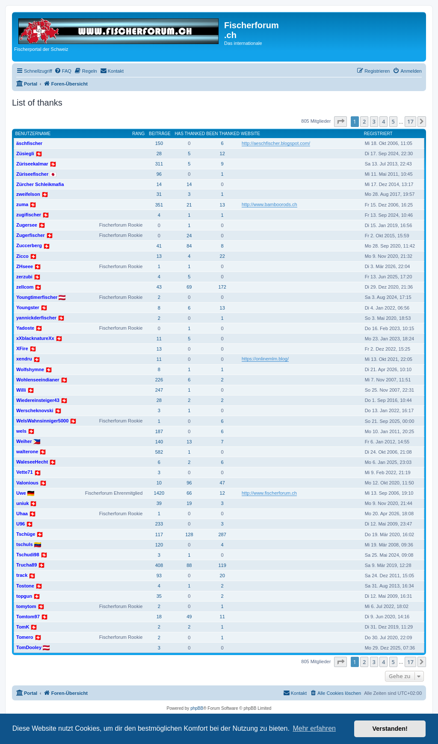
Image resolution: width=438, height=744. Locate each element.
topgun (24, 596)
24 (189, 235)
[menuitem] (62, 71)
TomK (22, 626)
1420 (159, 493)
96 (159, 174)
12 (222, 153)
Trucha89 (26, 564)
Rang (138, 133)
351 (159, 204)
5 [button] (393, 121)
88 (189, 565)
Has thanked (190, 133)
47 (222, 482)
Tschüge (25, 534)
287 (222, 534)
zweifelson (28, 194)
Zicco (22, 256)
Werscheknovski (34, 410)
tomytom (26, 606)
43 (159, 286)
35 (159, 596)
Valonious (27, 482)
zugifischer (28, 214)
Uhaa (22, 513)
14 (159, 184)
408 (159, 565)
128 (189, 534)
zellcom (24, 286)
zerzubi (24, 276)
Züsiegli (25, 153)
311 (159, 163)
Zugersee (26, 224)
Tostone (25, 585)
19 (189, 503)
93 (159, 575)
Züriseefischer (32, 174)
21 (189, 204)
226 (159, 379)
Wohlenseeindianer (37, 379)
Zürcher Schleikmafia (40, 184)
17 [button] (410, 121)
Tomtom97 (28, 616)
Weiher (24, 441)
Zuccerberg (29, 245)
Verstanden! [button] (390, 728)
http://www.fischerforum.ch (269, 493)
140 (159, 441)
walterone (27, 451)
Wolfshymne (30, 369)
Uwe (21, 493)
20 (222, 575)
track (21, 575)
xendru (24, 358)
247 (159, 390)
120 (159, 544)
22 (222, 256)
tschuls (24, 544)
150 (159, 143)
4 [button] (383, 121)
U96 (20, 523)
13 (222, 204)
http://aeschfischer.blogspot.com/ (276, 143)
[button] (340, 121)
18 (159, 616)
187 (159, 431)
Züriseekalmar (32, 163)
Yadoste (25, 328)
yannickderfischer (36, 317)
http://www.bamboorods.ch (269, 204)
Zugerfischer (30, 235)
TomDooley (28, 647)
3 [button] (374, 121)
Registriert (378, 133)
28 (159, 153)
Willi (21, 390)
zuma (22, 204)
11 (159, 338)
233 (159, 523)
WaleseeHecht (32, 461)
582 (159, 452)
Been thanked (223, 133)
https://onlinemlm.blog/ (265, 358)
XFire (22, 348)
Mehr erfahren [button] (314, 728)
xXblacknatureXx (35, 338)
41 (159, 245)
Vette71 (24, 472)
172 (222, 286)
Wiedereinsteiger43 (37, 400)
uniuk (22, 503)
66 (189, 493)
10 (159, 482)
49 (189, 616)
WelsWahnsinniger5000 (42, 420)
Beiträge (160, 133)
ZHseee (24, 266)
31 (159, 194)
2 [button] (364, 121)
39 (159, 503)
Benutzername (33, 133)
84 (189, 245)
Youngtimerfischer (36, 297)
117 (159, 534)
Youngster (27, 307)
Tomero (24, 637)
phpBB (196, 708)
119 (222, 565)
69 (189, 286)
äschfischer (29, 143)
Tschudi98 (27, 554)
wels (21, 431)
